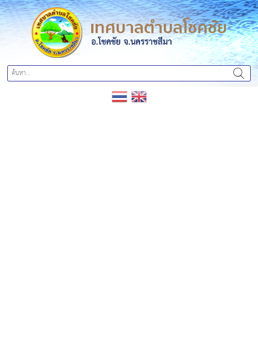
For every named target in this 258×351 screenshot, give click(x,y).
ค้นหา (238, 73)
